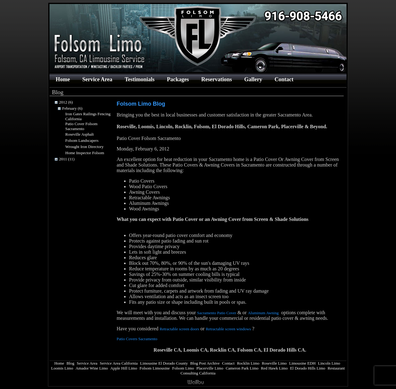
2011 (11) (67, 159)
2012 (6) (66, 102)
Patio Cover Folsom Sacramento (81, 126)
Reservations (216, 79)
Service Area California (119, 363)
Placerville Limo (209, 368)
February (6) (72, 108)
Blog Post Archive (205, 363)
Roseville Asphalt (79, 134)
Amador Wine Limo (91, 368)
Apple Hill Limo (123, 368)
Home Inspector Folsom (84, 152)
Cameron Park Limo (242, 368)
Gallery (253, 79)
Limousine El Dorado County (164, 363)
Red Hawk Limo (274, 368)
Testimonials (139, 79)
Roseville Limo (274, 363)
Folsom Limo (183, 368)
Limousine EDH (302, 363)
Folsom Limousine (155, 368)
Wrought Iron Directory (84, 146)
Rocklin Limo (248, 363)
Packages (178, 79)
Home (63, 79)
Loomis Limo (62, 368)
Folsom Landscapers (81, 140)
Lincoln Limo (329, 363)
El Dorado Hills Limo (307, 368)
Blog (70, 363)
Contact (283, 79)
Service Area (97, 79)
